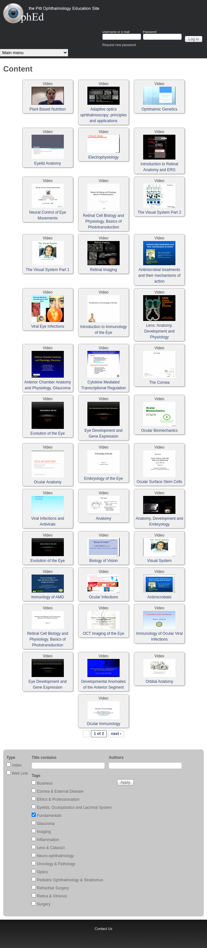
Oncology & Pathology (56, 864)
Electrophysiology (103, 157)
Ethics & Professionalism (58, 799)
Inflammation (48, 839)
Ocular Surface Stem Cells (159, 481)
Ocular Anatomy (47, 482)
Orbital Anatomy (159, 681)
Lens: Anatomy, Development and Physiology (159, 331)
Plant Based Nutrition (47, 109)
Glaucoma (46, 823)
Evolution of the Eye (47, 433)
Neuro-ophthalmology (55, 856)
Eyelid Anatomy (47, 163)
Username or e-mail (115, 32)
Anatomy (103, 518)
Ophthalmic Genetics (159, 109)
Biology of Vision (103, 560)
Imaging (44, 831)
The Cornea (159, 382)
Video (16, 765)
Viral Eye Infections (47, 326)
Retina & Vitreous (52, 896)
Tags (36, 775)
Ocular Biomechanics (159, 430)
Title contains (44, 757)
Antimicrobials (159, 597)
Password (149, 32)
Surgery (44, 904)
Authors (116, 757)
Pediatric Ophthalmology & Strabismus (70, 880)
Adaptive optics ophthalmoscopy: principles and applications (103, 115)
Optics (42, 872)
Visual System (159, 560)
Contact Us (104, 929)
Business (45, 783)
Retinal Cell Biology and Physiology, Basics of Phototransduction (103, 221)
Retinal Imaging (103, 269)
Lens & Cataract (51, 848)
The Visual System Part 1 (47, 269)
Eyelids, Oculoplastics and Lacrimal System (74, 807)
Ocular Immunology (103, 723)
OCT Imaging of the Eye (103, 633)
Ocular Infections (103, 597)
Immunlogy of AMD (47, 597)
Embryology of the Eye (103, 478)
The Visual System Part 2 (159, 212)
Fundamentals (49, 815)
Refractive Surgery (53, 888)
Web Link (20, 773)
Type (10, 757)
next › (116, 733)
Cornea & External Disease (60, 791)
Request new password (119, 45)
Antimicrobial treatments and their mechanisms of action (159, 275)
